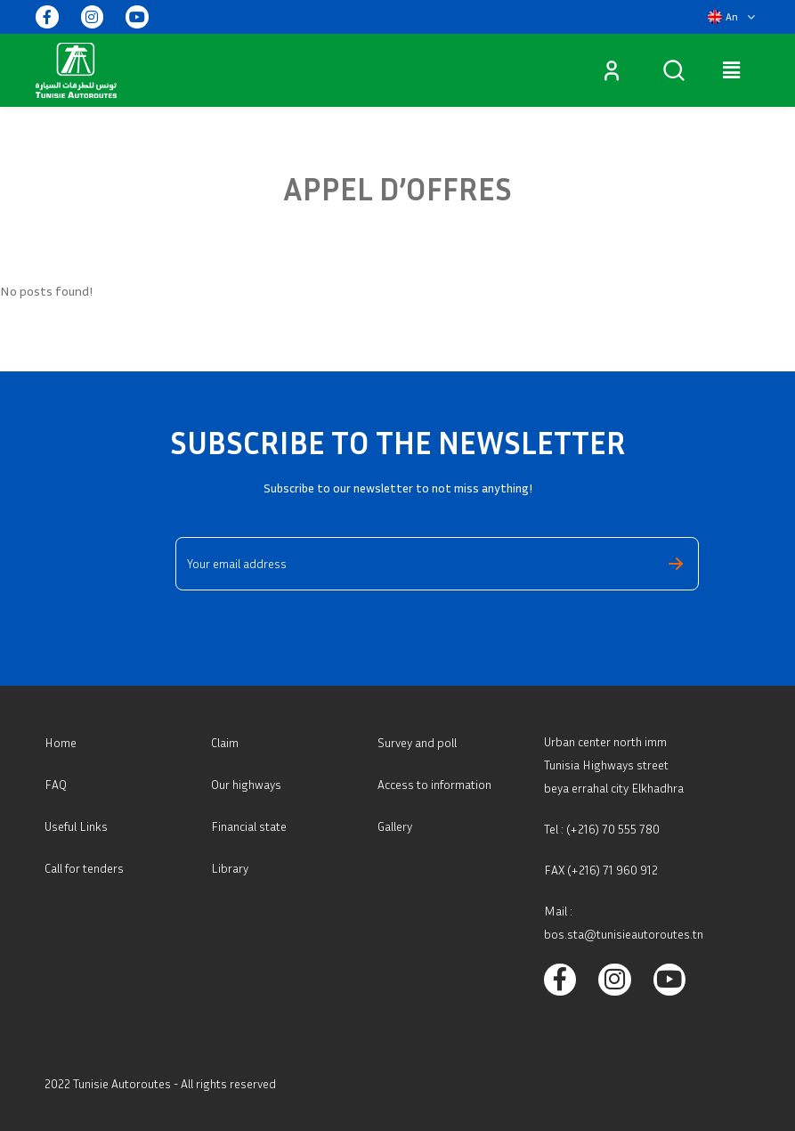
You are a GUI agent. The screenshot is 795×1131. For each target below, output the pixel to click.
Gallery (394, 826)
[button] (731, 17)
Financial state (249, 826)
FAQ (56, 784)
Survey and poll (417, 742)
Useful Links (76, 826)
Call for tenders (84, 867)
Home (61, 742)
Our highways (246, 784)
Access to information (434, 784)
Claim (225, 742)
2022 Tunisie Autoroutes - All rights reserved (160, 1083)
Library (229, 867)
